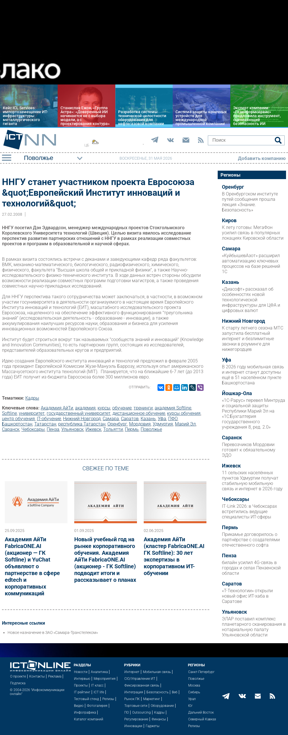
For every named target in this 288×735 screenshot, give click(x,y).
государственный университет (79, 413)
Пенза (53, 429)
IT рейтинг (82, 692)
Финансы (159, 719)
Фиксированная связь (141, 685)
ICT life (99, 692)
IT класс (97, 685)
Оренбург (117, 424)
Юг (190, 706)
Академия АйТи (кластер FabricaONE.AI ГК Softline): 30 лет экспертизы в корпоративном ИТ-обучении (174, 556)
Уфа (162, 418)
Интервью (82, 679)
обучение (122, 408)
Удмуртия (163, 424)
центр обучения (18, 418)
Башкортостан (17, 424)
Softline (9, 413)
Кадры (32, 398)
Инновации (133, 726)
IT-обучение (49, 418)
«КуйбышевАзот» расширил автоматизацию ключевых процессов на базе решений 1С (251, 263)
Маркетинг (151, 699)
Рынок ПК (132, 699)
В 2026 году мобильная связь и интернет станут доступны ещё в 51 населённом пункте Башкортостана (253, 375)
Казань (148, 418)
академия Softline (173, 408)
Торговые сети (135, 706)
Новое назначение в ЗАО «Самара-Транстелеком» (53, 632)
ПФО (172, 418)
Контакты (37, 676)
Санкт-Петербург (201, 672)
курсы (104, 408)
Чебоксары (33, 429)
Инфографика (85, 712)
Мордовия (140, 424)
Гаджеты (152, 726)
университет (32, 413)
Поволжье (151, 429)
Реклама (54, 676)
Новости (80, 672)
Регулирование (136, 719)
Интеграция (133, 692)
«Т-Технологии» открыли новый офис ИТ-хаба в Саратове (247, 596)
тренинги (143, 408)
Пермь (132, 429)
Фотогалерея (97, 706)
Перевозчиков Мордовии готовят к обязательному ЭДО (248, 450)
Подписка (17, 683)
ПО (126, 712)
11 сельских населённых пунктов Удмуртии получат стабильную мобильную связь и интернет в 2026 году (252, 480)
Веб (174, 692)
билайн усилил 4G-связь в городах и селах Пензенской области (251, 568)
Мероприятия (105, 679)
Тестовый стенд (86, 699)
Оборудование (162, 706)
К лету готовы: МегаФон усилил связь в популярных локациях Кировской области (253, 233)
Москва (194, 685)
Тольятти (113, 429)
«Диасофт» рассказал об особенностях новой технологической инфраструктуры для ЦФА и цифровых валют (251, 299)
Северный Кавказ (202, 719)
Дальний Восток (201, 712)
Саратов (130, 418)
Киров (229, 220)
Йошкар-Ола (237, 393)
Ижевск (93, 429)
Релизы (108, 699)
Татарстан (45, 424)
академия (85, 408)
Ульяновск (72, 429)
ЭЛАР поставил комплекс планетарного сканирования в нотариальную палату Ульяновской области (254, 627)
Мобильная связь (157, 672)
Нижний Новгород (82, 418)
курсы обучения (184, 413)
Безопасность (157, 692)
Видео (79, 706)
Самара (111, 418)
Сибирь (194, 692)
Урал (192, 699)
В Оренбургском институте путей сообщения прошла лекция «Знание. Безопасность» (250, 202)
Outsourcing (141, 712)
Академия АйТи (57, 408)
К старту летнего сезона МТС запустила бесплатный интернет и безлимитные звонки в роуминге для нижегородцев (252, 338)
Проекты (81, 685)
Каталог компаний (88, 719)
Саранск (10, 429)
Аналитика (99, 672)
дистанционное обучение (138, 413)
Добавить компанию (262, 158)
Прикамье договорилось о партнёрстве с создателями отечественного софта (251, 540)
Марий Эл (185, 424)
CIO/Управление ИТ (139, 679)
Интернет (132, 672)
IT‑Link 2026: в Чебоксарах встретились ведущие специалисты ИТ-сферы (249, 512)
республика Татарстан (81, 424)
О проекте (18, 676)
